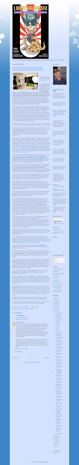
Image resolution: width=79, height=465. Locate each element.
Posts (56, 259)
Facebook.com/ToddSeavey (59, 190)
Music (54, 278)
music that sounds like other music (39, 236)
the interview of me (60, 158)
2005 (56, 445)
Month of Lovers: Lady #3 (59, 420)
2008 (56, 440)
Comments (57, 261)
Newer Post (16, 357)
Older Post (46, 357)
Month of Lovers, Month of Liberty (59, 430)
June (57, 324)
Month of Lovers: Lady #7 (59, 400)
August (57, 320)
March (57, 330)
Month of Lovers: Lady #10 (59, 385)
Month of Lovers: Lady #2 (59, 423)
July (57, 322)
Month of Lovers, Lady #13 (59, 375)
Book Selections (19, 308)
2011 (56, 311)
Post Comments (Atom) (34, 362)
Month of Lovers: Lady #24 (59, 335)
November (58, 315)
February (58, 332)
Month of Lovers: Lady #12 (59, 379)
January (58, 433)
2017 (56, 299)
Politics (31, 308)
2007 (56, 442)
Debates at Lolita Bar (57, 273)
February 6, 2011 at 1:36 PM (22, 348)
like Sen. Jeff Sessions (34, 104)
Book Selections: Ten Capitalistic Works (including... (59, 412)
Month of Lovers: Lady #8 (59, 397)
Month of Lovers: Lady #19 (59, 351)
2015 (56, 303)
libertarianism (27, 308)
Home (31, 357)
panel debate (60, 122)
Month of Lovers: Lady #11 (59, 382)
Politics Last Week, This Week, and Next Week (58, 371)
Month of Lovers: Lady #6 (59, 403)
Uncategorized (56, 289)
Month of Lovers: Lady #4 (59, 416)
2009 (56, 438)
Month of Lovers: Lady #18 (59, 354)
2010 (56, 436)
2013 (56, 307)
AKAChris (55, 453)
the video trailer (22, 152)
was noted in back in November (30, 298)
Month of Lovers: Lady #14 (59, 367)
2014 (56, 305)
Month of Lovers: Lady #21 (59, 344)
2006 (56, 443)
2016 (56, 301)
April (57, 328)
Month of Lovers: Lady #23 (59, 338)
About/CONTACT (57, 229)
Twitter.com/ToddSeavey (58, 186)
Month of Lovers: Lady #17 (59, 357)
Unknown (18, 322)
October (58, 316)
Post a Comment (18, 351)
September (58, 318)
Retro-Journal (56, 282)
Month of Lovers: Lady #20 (59, 347)
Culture (54, 271)
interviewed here (61, 102)
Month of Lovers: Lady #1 (59, 426)
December (58, 313)
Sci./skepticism (56, 287)
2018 (56, 297)
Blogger (46, 462)
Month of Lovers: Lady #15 (59, 363)
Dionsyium (55, 275)
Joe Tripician (19, 315)
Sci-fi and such (56, 284)
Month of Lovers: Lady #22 (59, 341)
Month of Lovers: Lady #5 (59, 406)
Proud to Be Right (57, 196)
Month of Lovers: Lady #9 (59, 388)
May (57, 326)
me (65, 131)
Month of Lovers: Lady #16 (59, 360)
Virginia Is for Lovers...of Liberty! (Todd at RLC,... (59, 392)
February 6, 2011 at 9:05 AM (22, 319)
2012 (56, 309)
